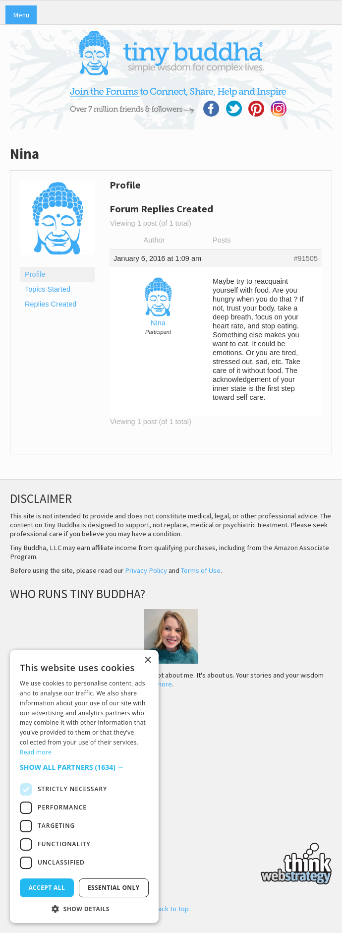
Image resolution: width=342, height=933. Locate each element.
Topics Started (47, 289)
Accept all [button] (46, 887)
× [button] (147, 660)
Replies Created (50, 304)
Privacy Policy (146, 570)
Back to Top (171, 908)
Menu (21, 14)
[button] (84, 767)
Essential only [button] (114, 887)
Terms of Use (201, 570)
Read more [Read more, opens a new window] (36, 752)
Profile (35, 274)
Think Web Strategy (171, 862)
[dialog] (84, 786)
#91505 (305, 258)
